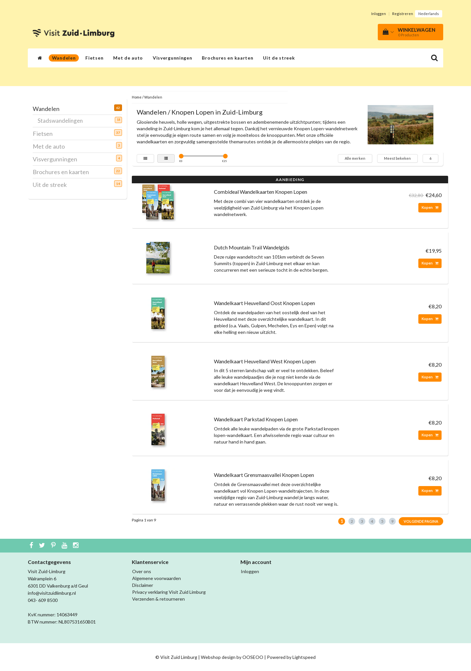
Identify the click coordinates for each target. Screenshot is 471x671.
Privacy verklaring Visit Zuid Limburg (169, 592)
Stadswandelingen (63, 120)
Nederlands (428, 13)
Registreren (402, 13)
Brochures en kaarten (227, 58)
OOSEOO (252, 657)
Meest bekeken (397, 158)
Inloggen (378, 13)
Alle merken (355, 158)
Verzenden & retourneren (158, 599)
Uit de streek (279, 58)
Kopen (430, 207)
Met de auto (128, 58)
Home (137, 97)
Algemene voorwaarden (156, 578)
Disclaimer (142, 585)
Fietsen (94, 58)
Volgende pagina (421, 521)
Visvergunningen (172, 58)
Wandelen (64, 58)
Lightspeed (304, 657)
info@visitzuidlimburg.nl (52, 593)
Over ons (141, 571)
